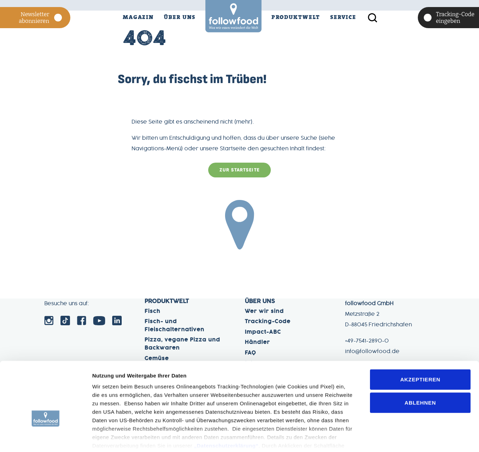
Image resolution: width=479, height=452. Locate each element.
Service (343, 17)
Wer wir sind (264, 311)
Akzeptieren (420, 334)
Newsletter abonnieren (41, 17)
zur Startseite (239, 171)
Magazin (138, 17)
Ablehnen (420, 357)
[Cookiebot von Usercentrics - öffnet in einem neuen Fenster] (45, 438)
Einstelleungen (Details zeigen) (131, 438)
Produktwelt (296, 17)
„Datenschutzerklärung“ (226, 400)
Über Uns (179, 17)
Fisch (152, 311)
